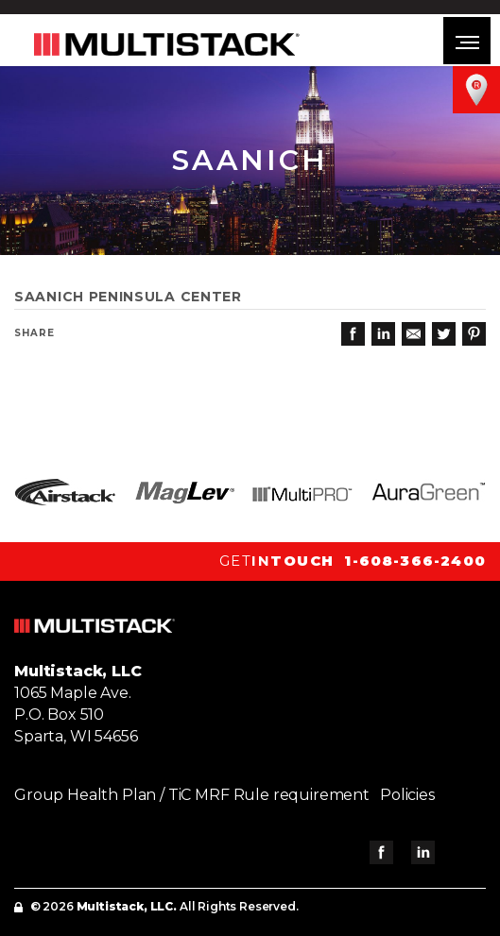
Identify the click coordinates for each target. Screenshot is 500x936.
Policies (407, 795)
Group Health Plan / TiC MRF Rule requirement (192, 795)
